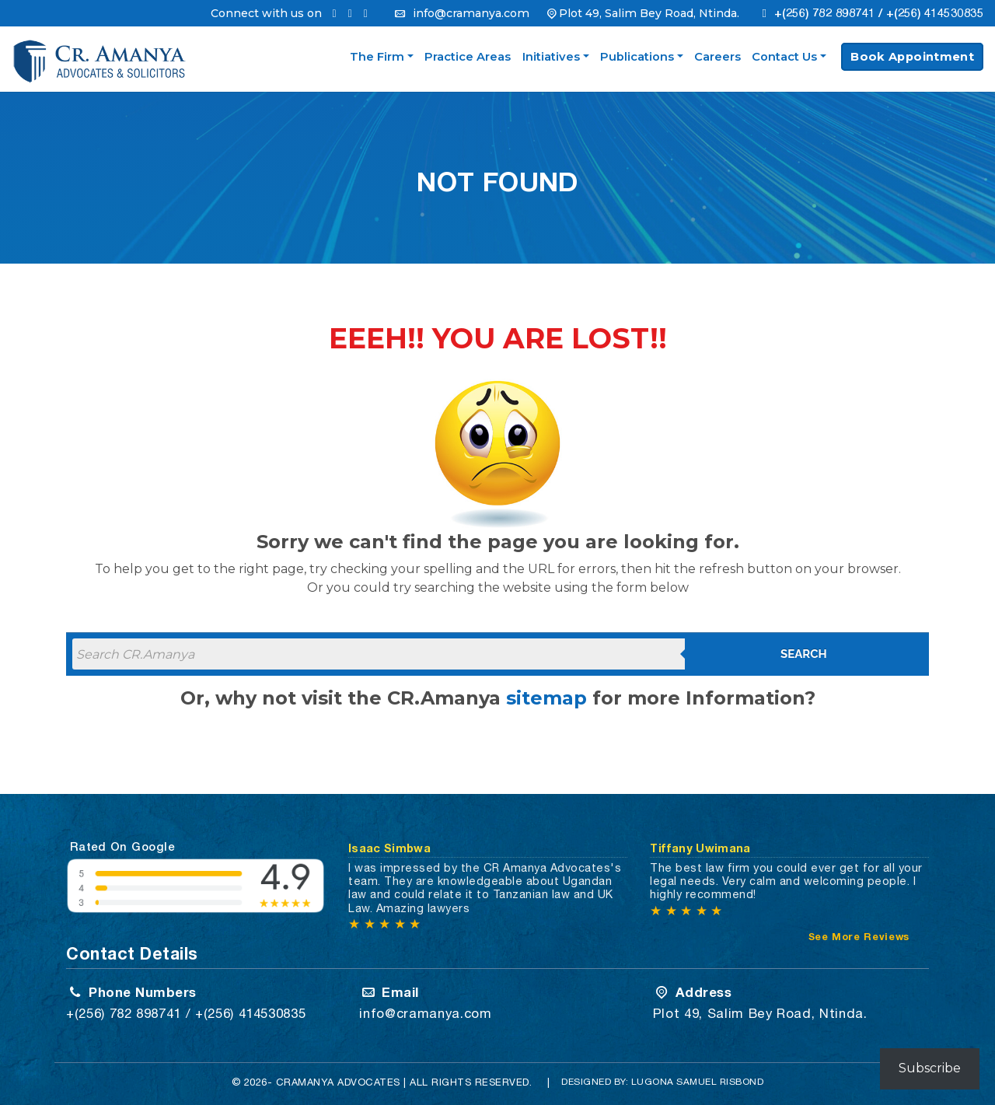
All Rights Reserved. (471, 1082)
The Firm (377, 57)
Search (803, 654)
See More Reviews (858, 936)
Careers (717, 57)
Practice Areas (467, 57)
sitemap (546, 698)
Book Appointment (912, 57)
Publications (637, 57)
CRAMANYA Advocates (338, 1082)
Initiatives (551, 57)
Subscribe (930, 1068)
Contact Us (784, 57)
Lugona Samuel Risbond (697, 1081)
